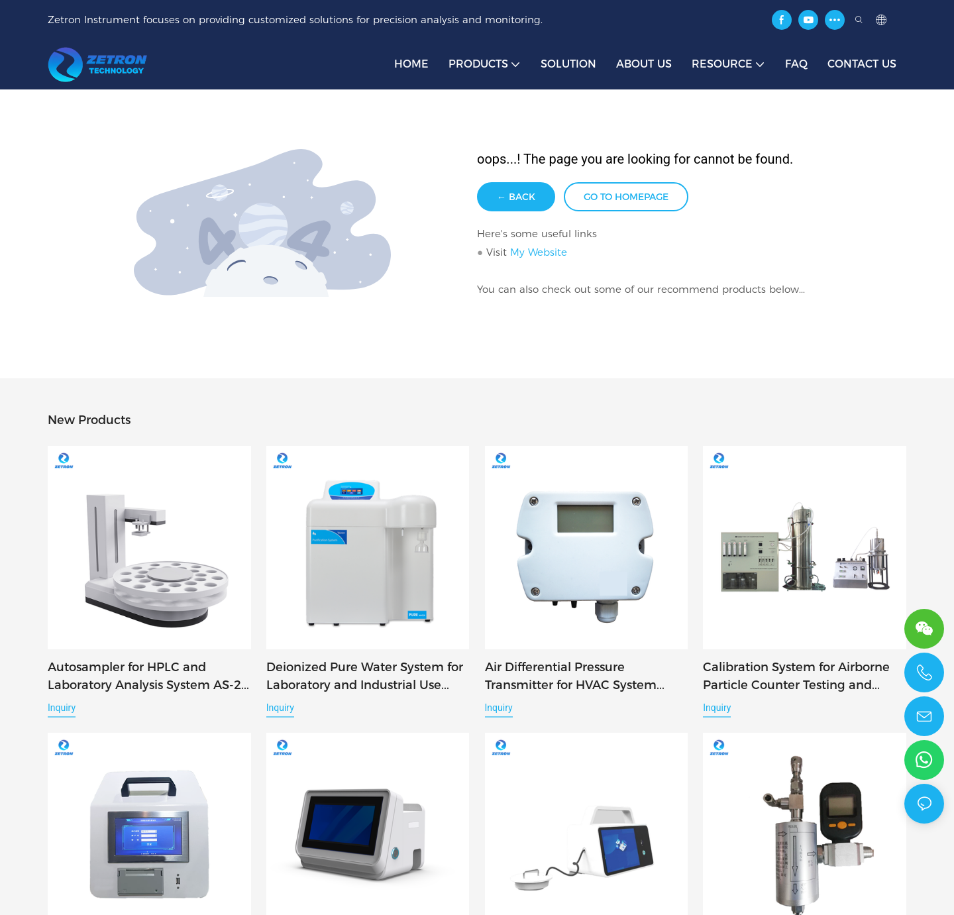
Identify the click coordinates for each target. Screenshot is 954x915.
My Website (538, 252)
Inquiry (62, 707)
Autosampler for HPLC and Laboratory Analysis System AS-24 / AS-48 (148, 677)
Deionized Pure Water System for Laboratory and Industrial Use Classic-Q (364, 677)
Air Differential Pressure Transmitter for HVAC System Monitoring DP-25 (571, 677)
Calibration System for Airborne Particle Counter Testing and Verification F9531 (796, 677)
